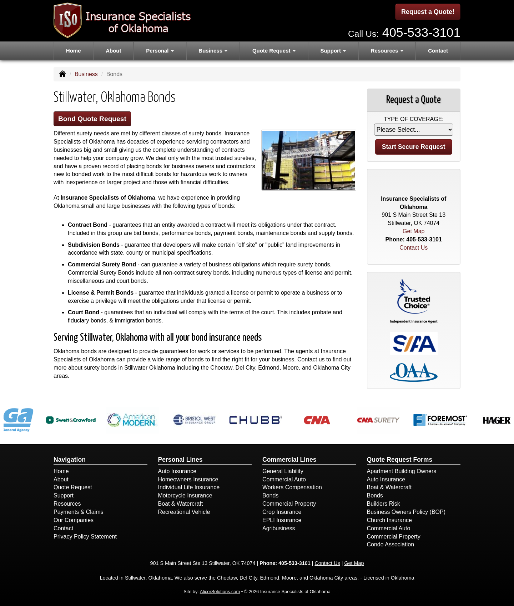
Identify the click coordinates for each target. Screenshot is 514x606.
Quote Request (73, 487)
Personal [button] (160, 50)
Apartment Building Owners (402, 471)
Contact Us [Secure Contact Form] (413, 248)
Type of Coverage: (414, 119)
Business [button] (212, 50)
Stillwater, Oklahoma (148, 578)
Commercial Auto (284, 479)
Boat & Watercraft (180, 504)
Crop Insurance (281, 512)
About (113, 50)
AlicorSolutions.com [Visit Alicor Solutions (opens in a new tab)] (220, 591)
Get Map (413, 231)
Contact (438, 50)
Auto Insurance (177, 471)
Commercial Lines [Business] (289, 459)
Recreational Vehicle (184, 512)
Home (73, 50)
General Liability (282, 471)
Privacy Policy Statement (85, 537)
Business (86, 74)
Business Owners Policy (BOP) (406, 512)
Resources (67, 504)
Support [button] (333, 50)
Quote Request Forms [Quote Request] (400, 459)
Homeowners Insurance (188, 479)
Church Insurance (389, 520)
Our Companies (74, 520)
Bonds (270, 495)
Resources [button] (387, 50)
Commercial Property (289, 504)
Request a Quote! (427, 11)
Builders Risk (383, 504)
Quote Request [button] (274, 50)
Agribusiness (278, 528)
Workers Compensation (292, 487)
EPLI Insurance (281, 520)
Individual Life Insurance (189, 487)
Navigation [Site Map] (70, 459)
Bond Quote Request (92, 118)
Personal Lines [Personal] (180, 459)
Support (64, 495)
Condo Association (390, 544)
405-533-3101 (421, 32)
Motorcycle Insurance (185, 495)
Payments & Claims (79, 512)
